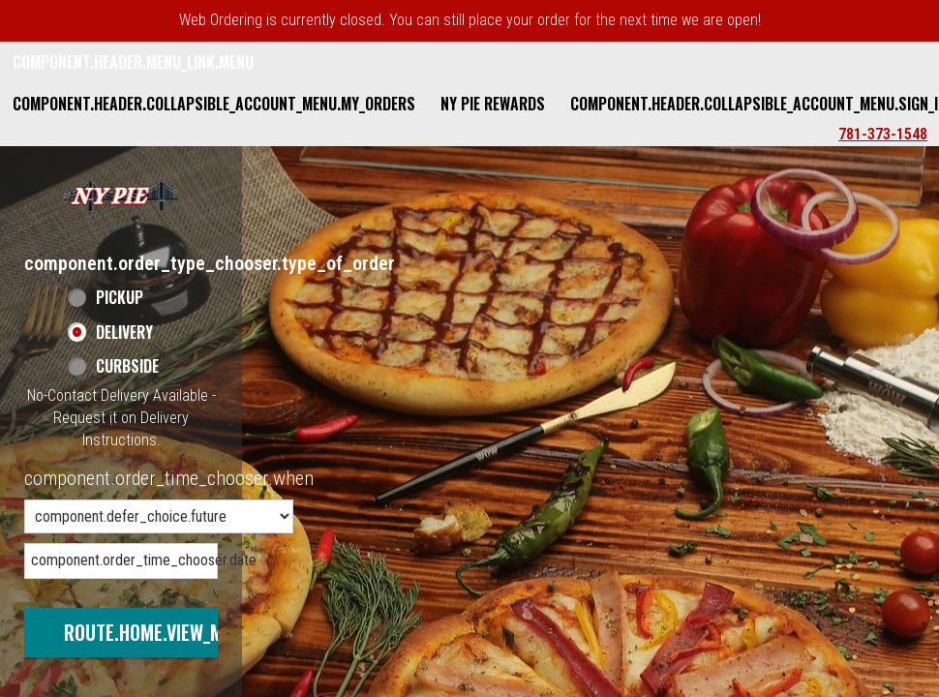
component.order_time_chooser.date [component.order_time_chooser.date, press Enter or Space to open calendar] (124, 560)
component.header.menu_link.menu (133, 62)
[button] (121, 195)
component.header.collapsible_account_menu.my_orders (214, 103)
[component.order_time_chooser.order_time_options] (158, 516)
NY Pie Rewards (492, 103)
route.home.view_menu (159, 632)
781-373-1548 (882, 134)
